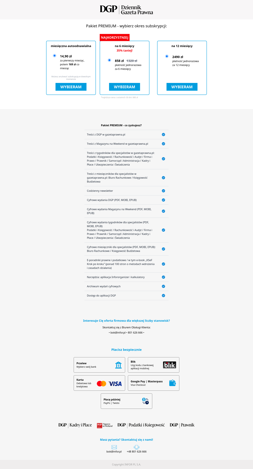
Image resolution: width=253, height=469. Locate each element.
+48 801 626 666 (137, 451)
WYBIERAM (71, 86)
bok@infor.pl (118, 332)
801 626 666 (135, 332)
